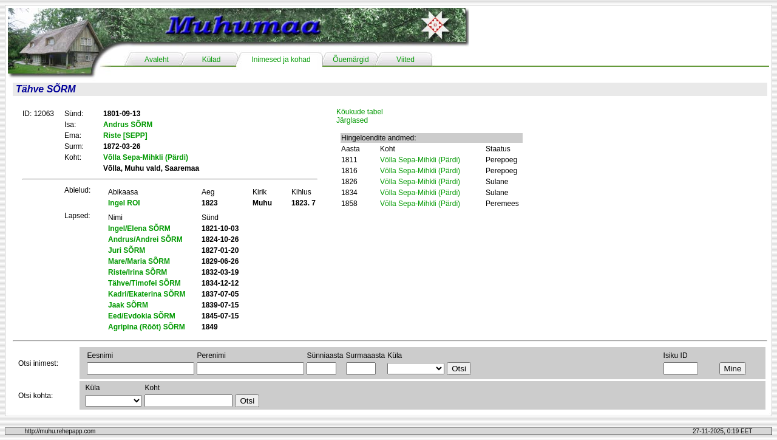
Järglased (352, 120)
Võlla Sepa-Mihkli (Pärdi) (420, 160)
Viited (405, 59)
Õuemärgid (350, 59)
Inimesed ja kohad (280, 59)
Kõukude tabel (359, 112)
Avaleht (156, 59)
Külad (211, 59)
